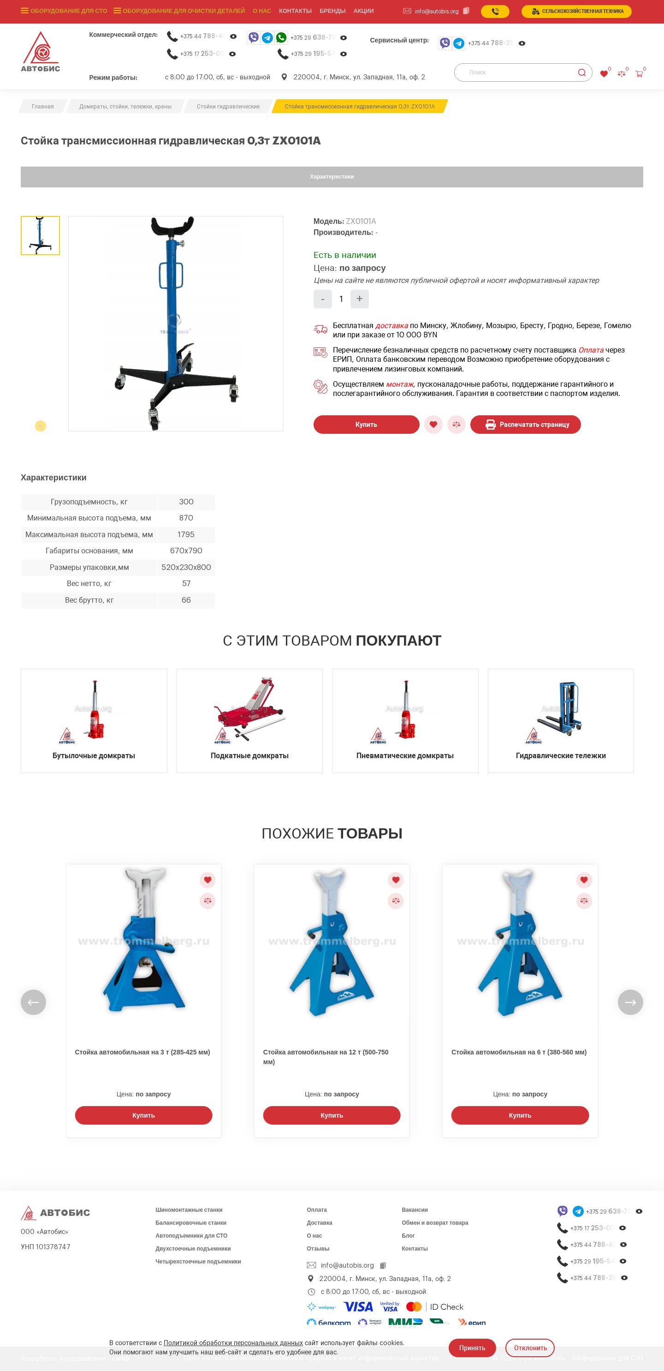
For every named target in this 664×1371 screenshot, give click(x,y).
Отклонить (530, 1348)
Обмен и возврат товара (435, 1223)
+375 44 (208, 36)
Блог (408, 1236)
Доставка (319, 1223)
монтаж (399, 384)
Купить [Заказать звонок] (143, 1115)
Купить (366, 424)
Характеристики (332, 177)
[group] (176, 323)
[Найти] (582, 72)
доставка (391, 325)
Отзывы (318, 1248)
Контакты (415, 1248)
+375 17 (208, 54)
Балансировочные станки (190, 1223)
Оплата (591, 350)
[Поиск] (523, 72)
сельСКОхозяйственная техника (578, 11)
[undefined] (33, 1002)
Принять (472, 1348)
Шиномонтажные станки (188, 1210)
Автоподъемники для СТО (191, 1236)
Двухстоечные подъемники (193, 1248)
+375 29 (319, 38)
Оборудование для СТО (67, 11)
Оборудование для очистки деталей (180, 11)
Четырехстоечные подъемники (198, 1261)
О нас (256, 11)
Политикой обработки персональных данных (233, 1343)
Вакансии (415, 1210)
